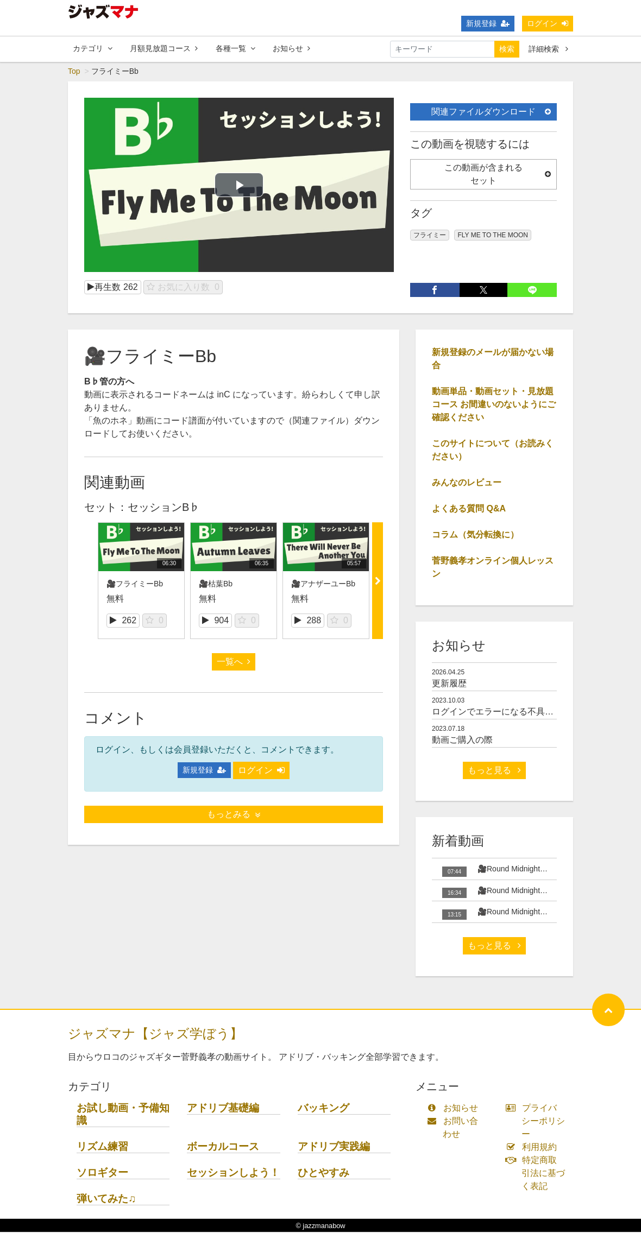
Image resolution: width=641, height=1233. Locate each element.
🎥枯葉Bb (215, 584)
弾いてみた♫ (106, 1199)
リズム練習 (102, 1147)
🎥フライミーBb (134, 584)
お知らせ (291, 48)
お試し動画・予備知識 (123, 1115)
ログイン (547, 23)
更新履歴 (449, 683)
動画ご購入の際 (462, 740)
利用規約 (534, 1148)
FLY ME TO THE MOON (492, 236)
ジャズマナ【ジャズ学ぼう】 (155, 1034)
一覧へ (233, 662)
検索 (506, 49)
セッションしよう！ (233, 1173)
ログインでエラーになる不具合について (510, 712)
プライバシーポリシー (538, 1122)
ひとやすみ (323, 1173)
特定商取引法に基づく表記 (538, 1174)
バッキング (323, 1109)
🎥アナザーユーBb (323, 584)
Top (74, 72)
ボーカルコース (223, 1147)
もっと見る (494, 771)
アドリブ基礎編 (223, 1109)
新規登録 (488, 23)
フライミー (429, 236)
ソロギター (102, 1173)
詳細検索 (548, 49)
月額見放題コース (164, 48)
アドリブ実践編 (334, 1147)
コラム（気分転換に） (475, 535)
